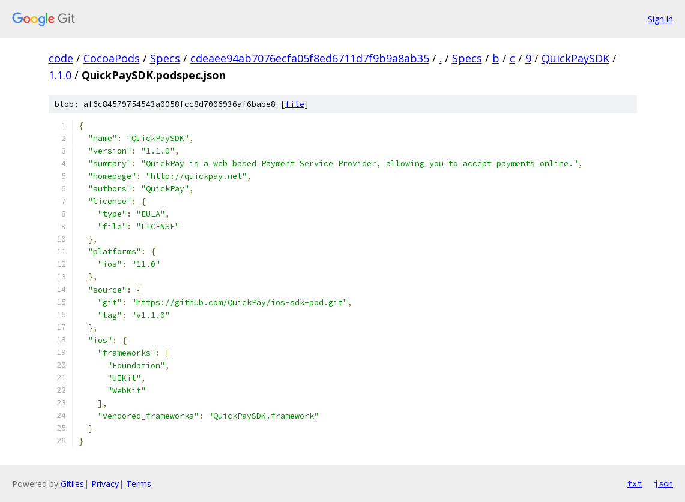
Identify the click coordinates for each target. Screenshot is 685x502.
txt (634, 483)
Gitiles (72, 483)
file (294, 104)
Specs (165, 58)
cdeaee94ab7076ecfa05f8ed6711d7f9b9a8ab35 (309, 58)
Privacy (105, 483)
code (61, 58)
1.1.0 (60, 75)
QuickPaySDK (575, 58)
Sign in (660, 19)
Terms (138, 483)
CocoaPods (111, 58)
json (663, 483)
